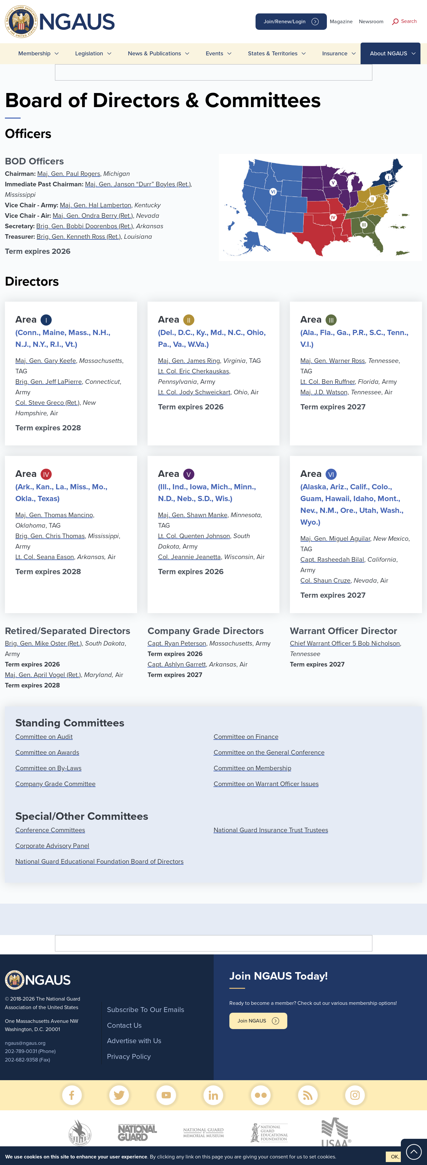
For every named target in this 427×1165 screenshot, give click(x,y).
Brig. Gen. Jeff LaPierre (48, 382)
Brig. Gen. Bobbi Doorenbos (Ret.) (84, 226)
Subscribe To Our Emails (145, 1009)
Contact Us (124, 1025)
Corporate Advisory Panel (52, 846)
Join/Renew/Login (285, 21)
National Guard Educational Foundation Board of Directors (99, 862)
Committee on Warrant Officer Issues (266, 784)
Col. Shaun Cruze (325, 581)
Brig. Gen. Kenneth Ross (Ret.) (79, 237)
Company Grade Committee (55, 784)
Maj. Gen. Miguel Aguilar (335, 539)
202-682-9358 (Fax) (27, 1060)
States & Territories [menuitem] (272, 53)
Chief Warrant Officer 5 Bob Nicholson (345, 644)
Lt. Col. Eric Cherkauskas (193, 371)
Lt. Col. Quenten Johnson (194, 536)
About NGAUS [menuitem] (388, 53)
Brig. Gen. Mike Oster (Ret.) (43, 644)
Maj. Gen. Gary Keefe (45, 361)
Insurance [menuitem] (334, 53)
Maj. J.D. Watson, (324, 392)
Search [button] (409, 21)
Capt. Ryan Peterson (177, 644)
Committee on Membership (252, 768)
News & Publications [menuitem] (154, 53)
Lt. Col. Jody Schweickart (194, 392)
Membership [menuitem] (34, 53)
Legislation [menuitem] (89, 53)
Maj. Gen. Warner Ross (332, 361)
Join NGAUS (252, 1021)
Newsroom (371, 21)
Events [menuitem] (214, 53)
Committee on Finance (246, 737)
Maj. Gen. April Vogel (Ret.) (43, 675)
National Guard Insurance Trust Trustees (271, 830)
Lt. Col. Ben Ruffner (327, 382)
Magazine (341, 21)
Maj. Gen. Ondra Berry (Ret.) (93, 216)
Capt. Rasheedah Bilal (332, 560)
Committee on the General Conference (269, 753)
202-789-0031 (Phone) (30, 1051)
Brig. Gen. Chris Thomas (50, 536)
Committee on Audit (44, 737)
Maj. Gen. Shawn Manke (192, 515)
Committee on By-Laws (48, 768)
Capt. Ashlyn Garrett (177, 664)
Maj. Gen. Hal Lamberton (95, 205)
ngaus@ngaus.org (25, 1043)
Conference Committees (50, 830)
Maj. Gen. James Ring (189, 361)
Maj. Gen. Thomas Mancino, (55, 515)
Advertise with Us (134, 1041)
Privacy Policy (129, 1056)
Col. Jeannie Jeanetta (189, 557)
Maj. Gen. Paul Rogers (68, 174)
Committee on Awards (47, 753)
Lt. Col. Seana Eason (44, 557)
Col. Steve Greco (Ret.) (47, 403)
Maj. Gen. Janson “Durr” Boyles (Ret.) (138, 184)
